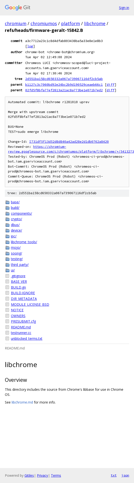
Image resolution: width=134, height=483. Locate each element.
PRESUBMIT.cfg (23, 321)
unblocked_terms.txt (26, 338)
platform (70, 23)
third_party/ (20, 264)
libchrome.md (22, 402)
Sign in (124, 7)
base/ (15, 202)
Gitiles (29, 475)
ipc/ (13, 236)
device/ (16, 230)
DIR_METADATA (24, 298)
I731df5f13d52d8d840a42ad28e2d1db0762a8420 (69, 142)
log (30, 46)
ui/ (13, 270)
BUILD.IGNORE (23, 293)
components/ (21, 213)
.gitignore (18, 276)
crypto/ (16, 219)
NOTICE (17, 310)
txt (114, 475)
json (125, 475)
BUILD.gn (18, 287)
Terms (56, 475)
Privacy (42, 475)
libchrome (94, 23)
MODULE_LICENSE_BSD (30, 304)
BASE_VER (19, 281)
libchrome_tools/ (24, 242)
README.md (21, 327)
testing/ (17, 258)
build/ (15, 207)
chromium (15, 23)
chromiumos (44, 23)
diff (110, 84)
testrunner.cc (21, 332)
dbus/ (15, 224)
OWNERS (18, 315)
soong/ (16, 253)
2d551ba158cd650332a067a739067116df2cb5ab (64, 79)
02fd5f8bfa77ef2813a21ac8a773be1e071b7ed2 (64, 90)
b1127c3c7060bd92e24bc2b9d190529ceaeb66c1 (64, 84)
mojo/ (16, 247)
